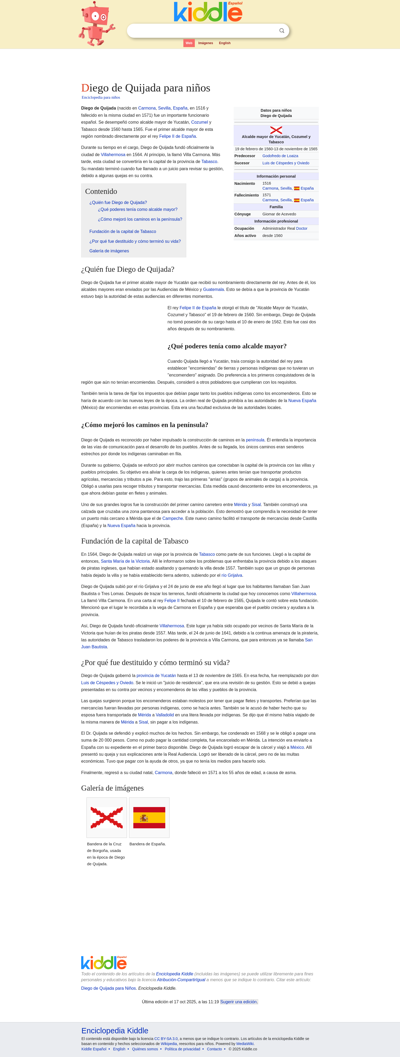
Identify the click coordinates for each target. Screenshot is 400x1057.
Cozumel (199, 122)
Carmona (270, 188)
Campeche (172, 518)
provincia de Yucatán (156, 675)
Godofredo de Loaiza (280, 156)
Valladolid (165, 715)
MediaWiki (245, 1044)
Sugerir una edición (238, 1002)
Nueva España (302, 400)
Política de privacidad (182, 1049)
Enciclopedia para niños (101, 97)
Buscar (281, 31)
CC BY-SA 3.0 (166, 1039)
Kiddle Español (93, 1049)
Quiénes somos (145, 1049)
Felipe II (172, 600)
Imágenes (205, 43)
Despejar (270, 30)
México (297, 747)
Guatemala (213, 289)
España (307, 188)
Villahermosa (113, 154)
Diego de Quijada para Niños (108, 988)
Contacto (214, 1049)
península (255, 440)
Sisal (256, 504)
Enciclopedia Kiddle (174, 974)
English (224, 43)
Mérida (240, 504)
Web (189, 43)
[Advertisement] (199, 63)
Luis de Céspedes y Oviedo (285, 163)
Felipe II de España (177, 136)
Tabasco (209, 161)
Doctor (301, 228)
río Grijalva (232, 575)
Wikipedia (169, 1044)
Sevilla (286, 188)
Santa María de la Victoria (125, 561)
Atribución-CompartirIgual (181, 979)
